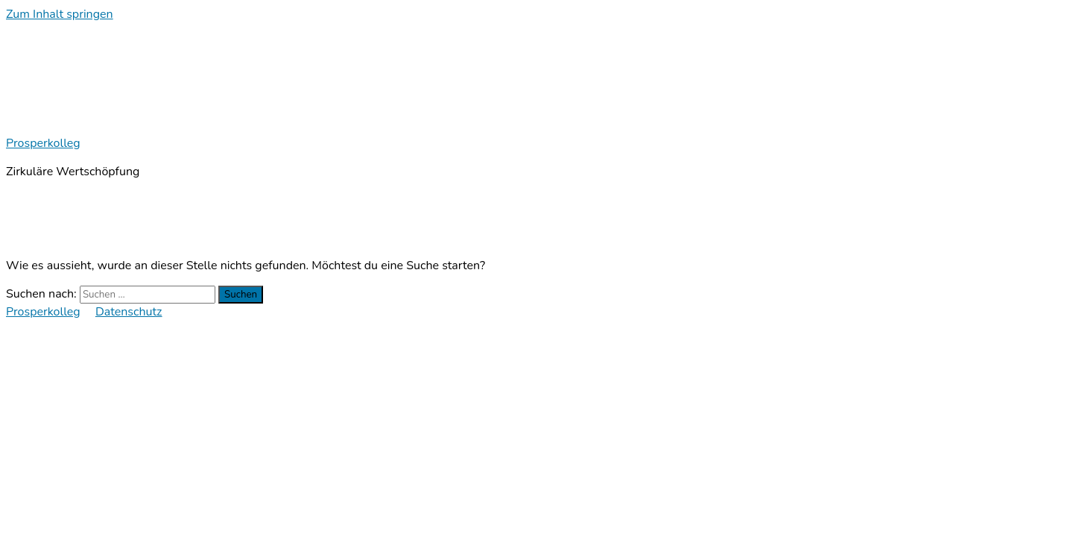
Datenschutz (128, 312)
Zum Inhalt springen (59, 14)
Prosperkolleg (43, 143)
